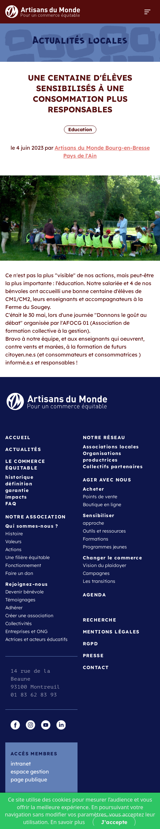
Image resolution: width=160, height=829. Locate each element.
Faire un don (19, 573)
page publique (29, 779)
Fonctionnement (23, 565)
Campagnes (96, 573)
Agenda (94, 595)
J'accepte (114, 822)
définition (18, 484)
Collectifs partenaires (113, 467)
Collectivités (18, 623)
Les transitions (99, 581)
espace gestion (30, 771)
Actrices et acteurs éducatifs (36, 639)
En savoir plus (67, 822)
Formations (95, 539)
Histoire (14, 534)
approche (93, 523)
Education (80, 129)
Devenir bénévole (24, 592)
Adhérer (14, 608)
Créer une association (29, 616)
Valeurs (13, 542)
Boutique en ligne (102, 505)
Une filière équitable (27, 557)
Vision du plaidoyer (104, 565)
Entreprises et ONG (26, 631)
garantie (17, 490)
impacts (16, 497)
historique (19, 477)
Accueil (18, 437)
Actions (13, 549)
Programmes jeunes (105, 547)
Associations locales (111, 447)
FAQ (10, 504)
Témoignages (20, 600)
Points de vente (100, 497)
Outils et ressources (104, 531)
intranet (21, 763)
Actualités (23, 449)
